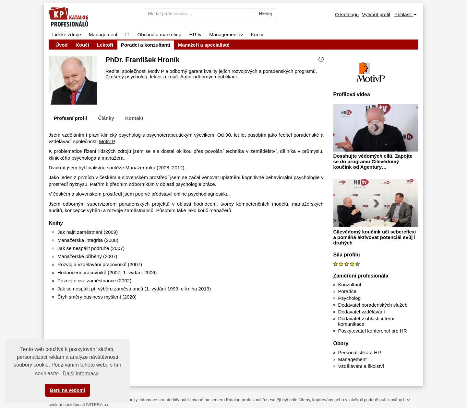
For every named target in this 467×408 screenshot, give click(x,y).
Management (103, 34)
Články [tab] (106, 118)
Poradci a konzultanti (145, 45)
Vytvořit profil (376, 14)
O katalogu (347, 14)
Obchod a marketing (159, 34)
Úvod (61, 45)
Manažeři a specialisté (204, 45)
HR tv (195, 34)
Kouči (82, 45)
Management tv (226, 34)
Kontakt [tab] (134, 118)
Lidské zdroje (66, 34)
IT (127, 34)
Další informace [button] (81, 373)
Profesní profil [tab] (70, 118)
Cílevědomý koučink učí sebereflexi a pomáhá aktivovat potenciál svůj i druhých (374, 237)
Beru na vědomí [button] (67, 390)
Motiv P (106, 141)
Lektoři (105, 45)
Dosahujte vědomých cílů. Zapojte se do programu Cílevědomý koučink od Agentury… (373, 161)
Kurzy (257, 34)
